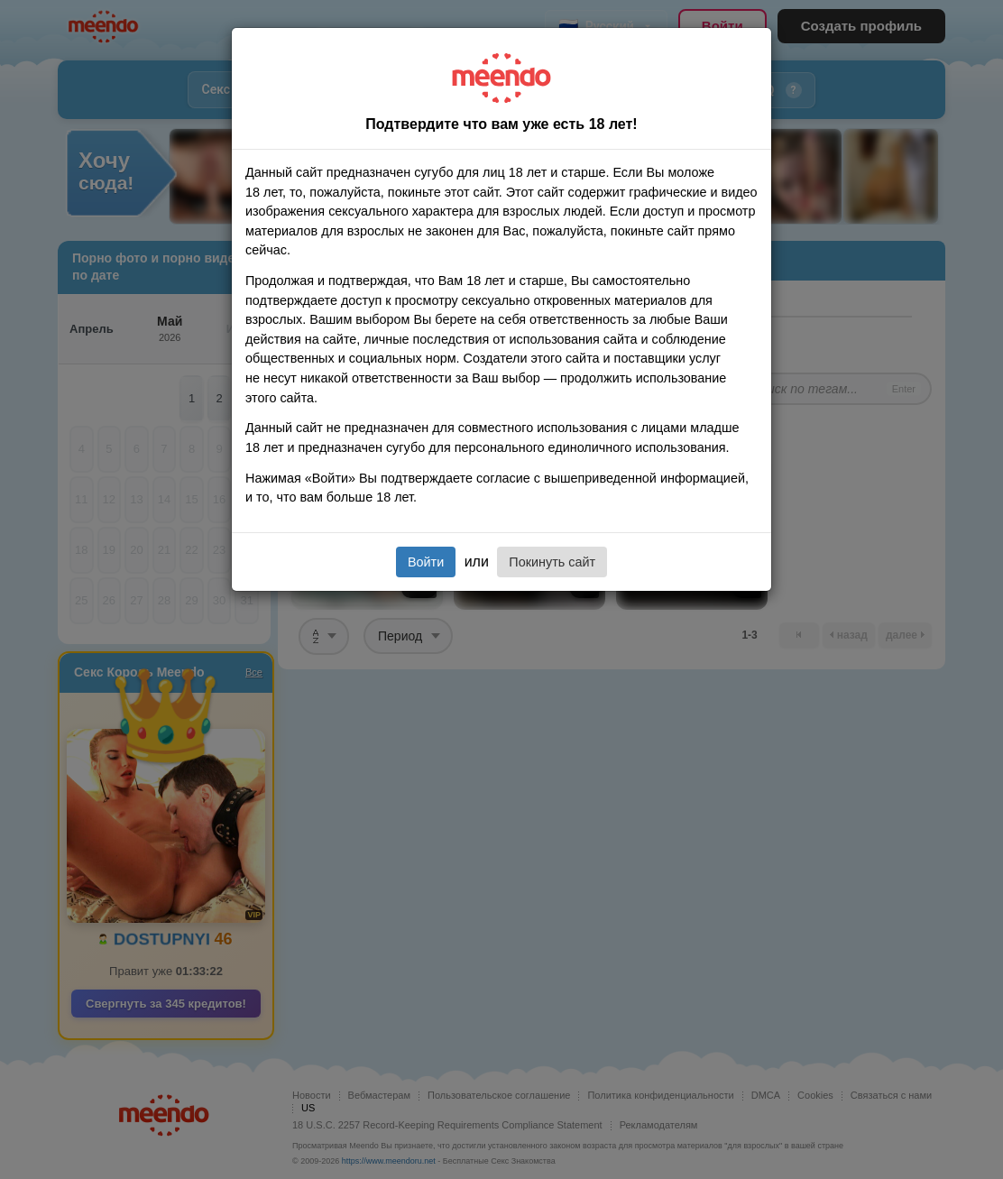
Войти (426, 562)
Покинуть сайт (552, 562)
